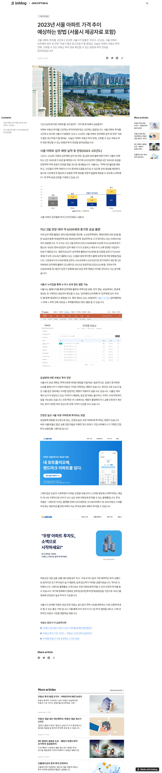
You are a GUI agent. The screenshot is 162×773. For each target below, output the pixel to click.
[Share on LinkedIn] (117, 58)
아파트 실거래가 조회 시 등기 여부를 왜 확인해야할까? (67, 628)
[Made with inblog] (147, 770)
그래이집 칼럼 (43, 16)
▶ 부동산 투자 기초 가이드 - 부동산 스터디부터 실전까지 (66, 633)
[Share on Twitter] (112, 58)
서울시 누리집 (103, 297)
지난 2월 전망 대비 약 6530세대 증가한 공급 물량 (16, 131)
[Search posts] (147, 3)
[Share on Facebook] (107, 58)
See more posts (117, 690)
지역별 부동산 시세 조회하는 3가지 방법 (61, 638)
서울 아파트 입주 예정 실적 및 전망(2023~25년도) (15, 124)
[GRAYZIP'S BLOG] (19, 3)
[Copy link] (122, 58)
